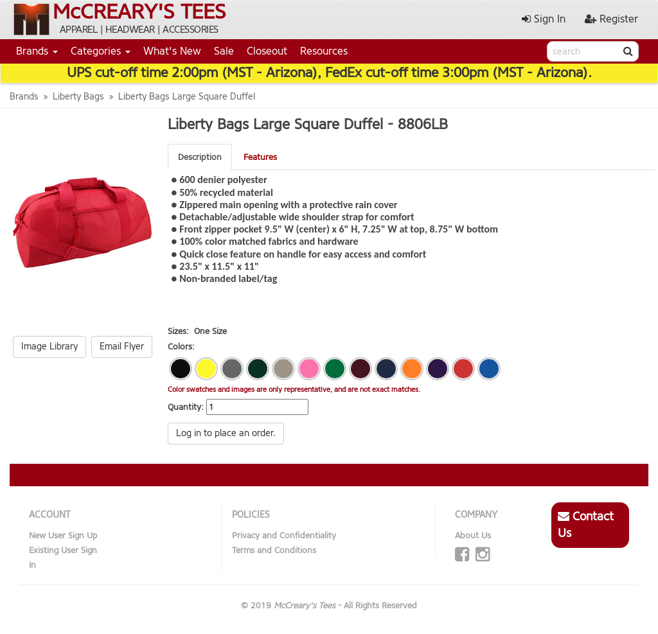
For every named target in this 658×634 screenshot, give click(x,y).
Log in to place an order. (226, 433)
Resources (324, 51)
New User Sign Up (63, 535)
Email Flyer (122, 346)
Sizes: (178, 331)
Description (200, 157)
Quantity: (186, 406)
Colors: (181, 346)
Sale (224, 51)
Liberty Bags (78, 97)
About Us (473, 535)
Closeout (267, 51)
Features (260, 157)
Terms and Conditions (274, 550)
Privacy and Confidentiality (284, 535)
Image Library (49, 346)
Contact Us (586, 525)
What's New (172, 51)
